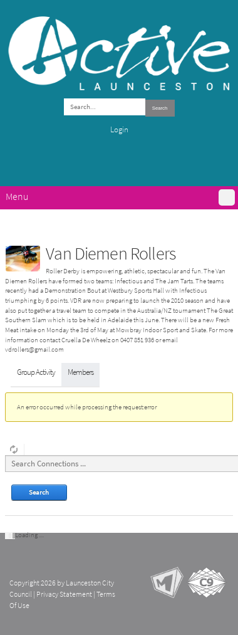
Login (119, 129)
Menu (17, 196)
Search (159, 108)
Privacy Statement (64, 594)
